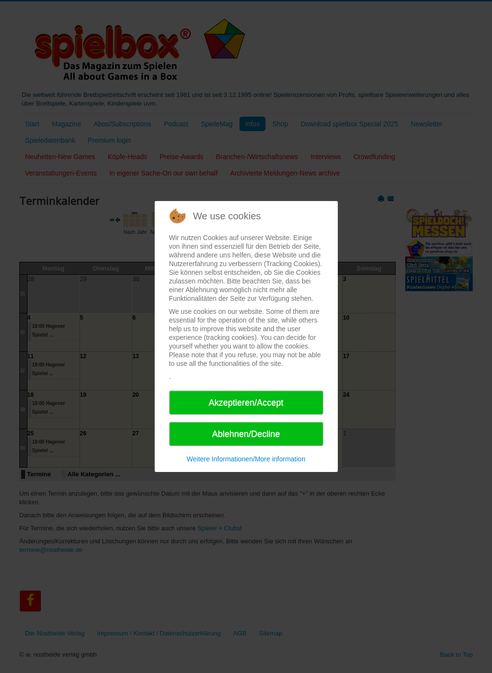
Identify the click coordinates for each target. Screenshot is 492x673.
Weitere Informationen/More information (245, 459)
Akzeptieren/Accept (246, 402)
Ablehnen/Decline (246, 434)
